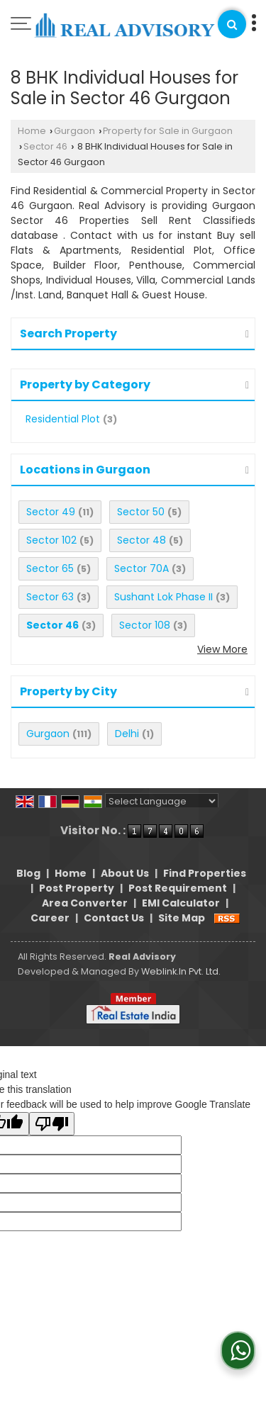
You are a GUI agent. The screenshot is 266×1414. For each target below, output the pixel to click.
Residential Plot (63, 419)
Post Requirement (177, 888)
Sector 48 (141, 540)
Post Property (76, 888)
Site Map (181, 918)
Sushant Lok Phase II (163, 597)
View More (222, 649)
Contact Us (114, 918)
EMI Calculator (181, 903)
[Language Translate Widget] (161, 801)
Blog (28, 873)
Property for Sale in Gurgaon (168, 131)
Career (50, 918)
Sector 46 (45, 146)
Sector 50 (141, 512)
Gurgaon (74, 131)
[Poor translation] (51, 1123)
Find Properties (204, 873)
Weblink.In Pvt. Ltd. (181, 971)
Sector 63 (50, 597)
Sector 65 (50, 568)
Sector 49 (50, 512)
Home (32, 131)
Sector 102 (51, 540)
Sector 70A (141, 568)
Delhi (127, 733)
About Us (125, 873)
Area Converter (85, 903)
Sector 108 (144, 625)
